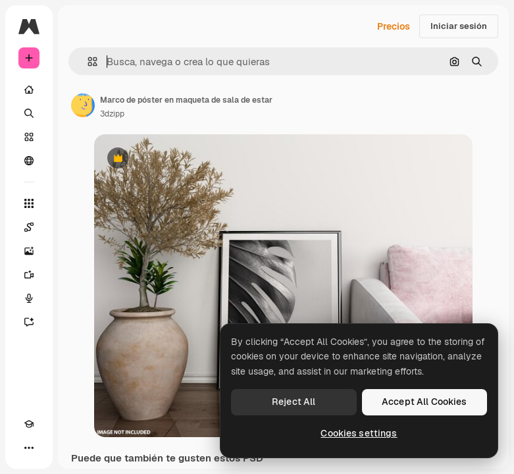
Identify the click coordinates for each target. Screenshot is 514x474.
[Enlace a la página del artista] (83, 105)
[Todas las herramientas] (28, 203)
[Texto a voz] (28, 298)
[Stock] (28, 136)
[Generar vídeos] (28, 274)
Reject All (293, 402)
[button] (87, 61)
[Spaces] (28, 227)
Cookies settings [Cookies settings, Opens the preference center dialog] (359, 433)
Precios (393, 26)
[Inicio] (28, 89)
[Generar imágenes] (28, 250)
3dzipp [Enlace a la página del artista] (112, 114)
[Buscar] (28, 113)
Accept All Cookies (424, 402)
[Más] (28, 447)
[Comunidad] (28, 160)
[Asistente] (28, 321)
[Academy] (28, 423)
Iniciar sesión (458, 26)
